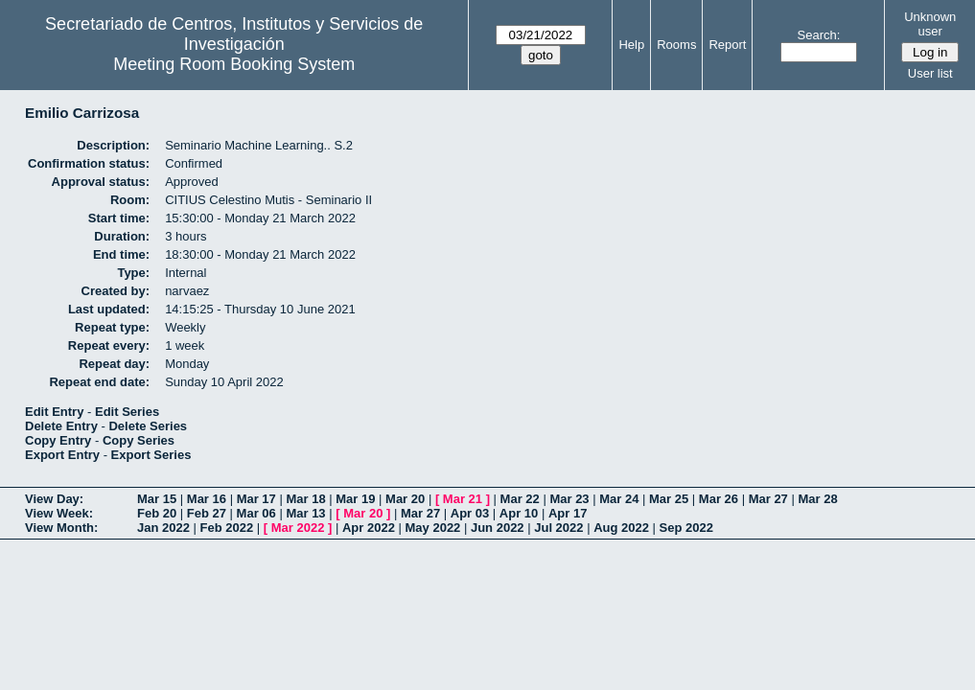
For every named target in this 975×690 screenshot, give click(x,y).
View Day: (54, 499)
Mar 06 (256, 513)
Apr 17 (567, 513)
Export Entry (62, 455)
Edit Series (127, 411)
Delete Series (147, 426)
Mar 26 (718, 499)
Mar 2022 (298, 527)
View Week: (59, 513)
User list (930, 73)
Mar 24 (618, 499)
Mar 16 (206, 499)
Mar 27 (768, 499)
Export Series (151, 455)
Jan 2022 (163, 527)
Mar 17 (256, 499)
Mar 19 (355, 499)
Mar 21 (462, 499)
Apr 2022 (368, 527)
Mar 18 (305, 499)
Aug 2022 (621, 527)
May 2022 (433, 527)
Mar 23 (569, 499)
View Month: (61, 527)
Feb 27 (206, 513)
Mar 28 (817, 499)
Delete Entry (61, 426)
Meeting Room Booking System (234, 64)
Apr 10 (518, 513)
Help (631, 44)
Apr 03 (470, 513)
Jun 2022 (497, 527)
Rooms (676, 44)
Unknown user (930, 24)
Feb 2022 (227, 527)
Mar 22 (520, 499)
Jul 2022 (558, 527)
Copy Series (138, 440)
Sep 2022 (686, 527)
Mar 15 (156, 499)
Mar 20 (405, 499)
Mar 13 (305, 513)
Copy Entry (58, 440)
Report (727, 44)
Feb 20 (156, 513)
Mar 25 (668, 499)
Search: (819, 35)
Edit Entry (54, 411)
